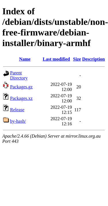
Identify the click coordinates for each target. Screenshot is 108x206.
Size (77, 59)
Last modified (56, 59)
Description (93, 59)
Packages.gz (21, 86)
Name (24, 59)
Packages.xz (21, 98)
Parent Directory (19, 75)
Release (17, 109)
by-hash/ (18, 121)
